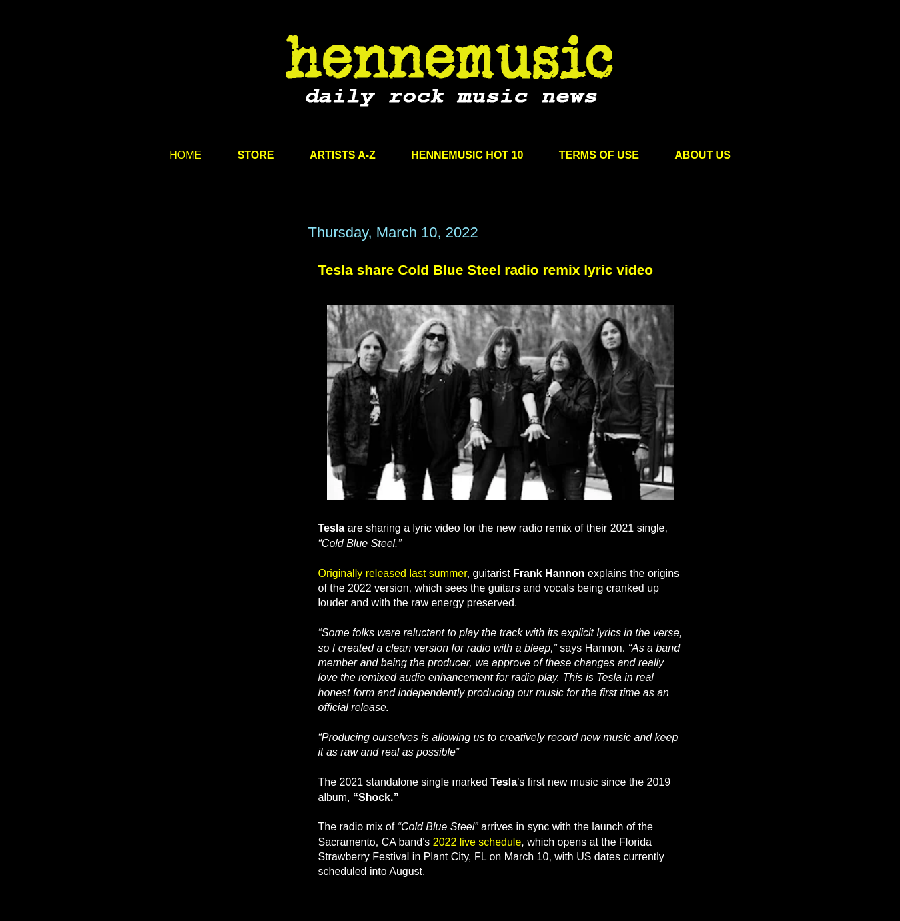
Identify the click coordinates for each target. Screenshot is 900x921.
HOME (185, 155)
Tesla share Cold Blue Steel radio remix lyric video (486, 269)
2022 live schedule (477, 842)
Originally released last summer (392, 573)
